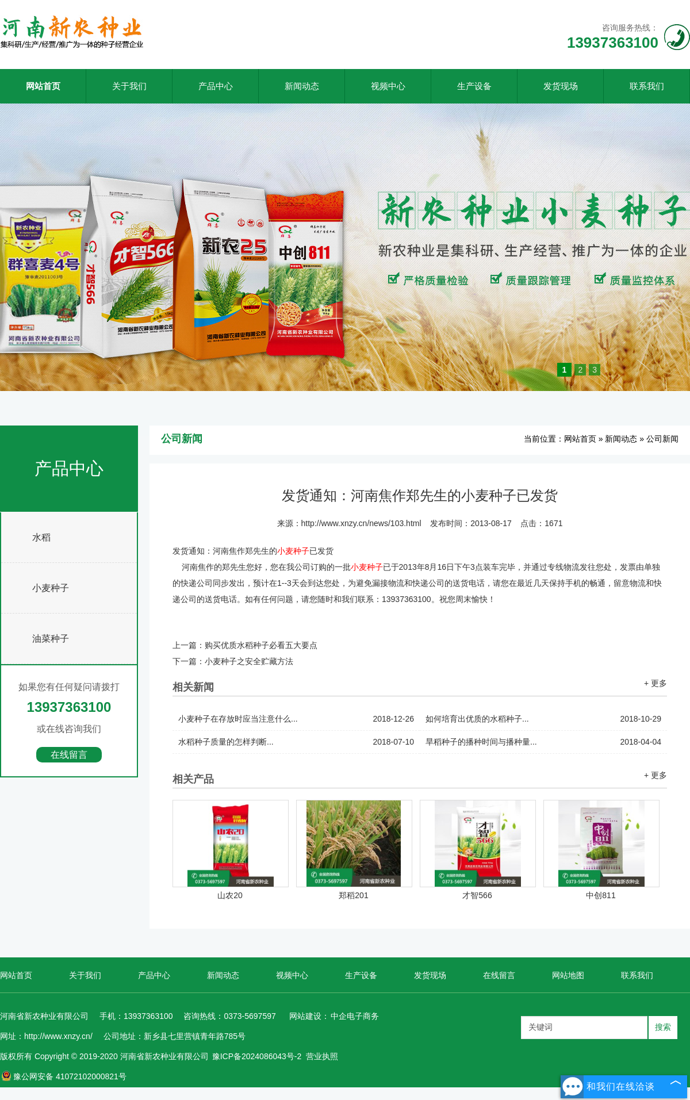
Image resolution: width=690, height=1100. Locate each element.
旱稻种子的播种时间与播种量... (543, 742)
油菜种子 (50, 638)
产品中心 (215, 86)
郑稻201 (353, 895)
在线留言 (69, 755)
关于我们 (129, 86)
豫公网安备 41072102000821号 (63, 1076)
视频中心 (388, 86)
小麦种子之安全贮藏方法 (249, 661)
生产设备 (474, 86)
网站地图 (568, 975)
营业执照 (322, 1056)
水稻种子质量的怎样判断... (296, 742)
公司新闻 (662, 438)
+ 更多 (655, 683)
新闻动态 (302, 86)
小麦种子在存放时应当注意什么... (296, 719)
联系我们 (647, 86)
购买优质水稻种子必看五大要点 (261, 645)
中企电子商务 (355, 1016)
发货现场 (560, 86)
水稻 (41, 537)
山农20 (230, 895)
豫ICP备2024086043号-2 (257, 1056)
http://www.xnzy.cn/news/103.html (361, 523)
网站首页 (43, 86)
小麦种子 (50, 588)
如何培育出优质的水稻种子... (543, 719)
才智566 (477, 895)
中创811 (600, 895)
